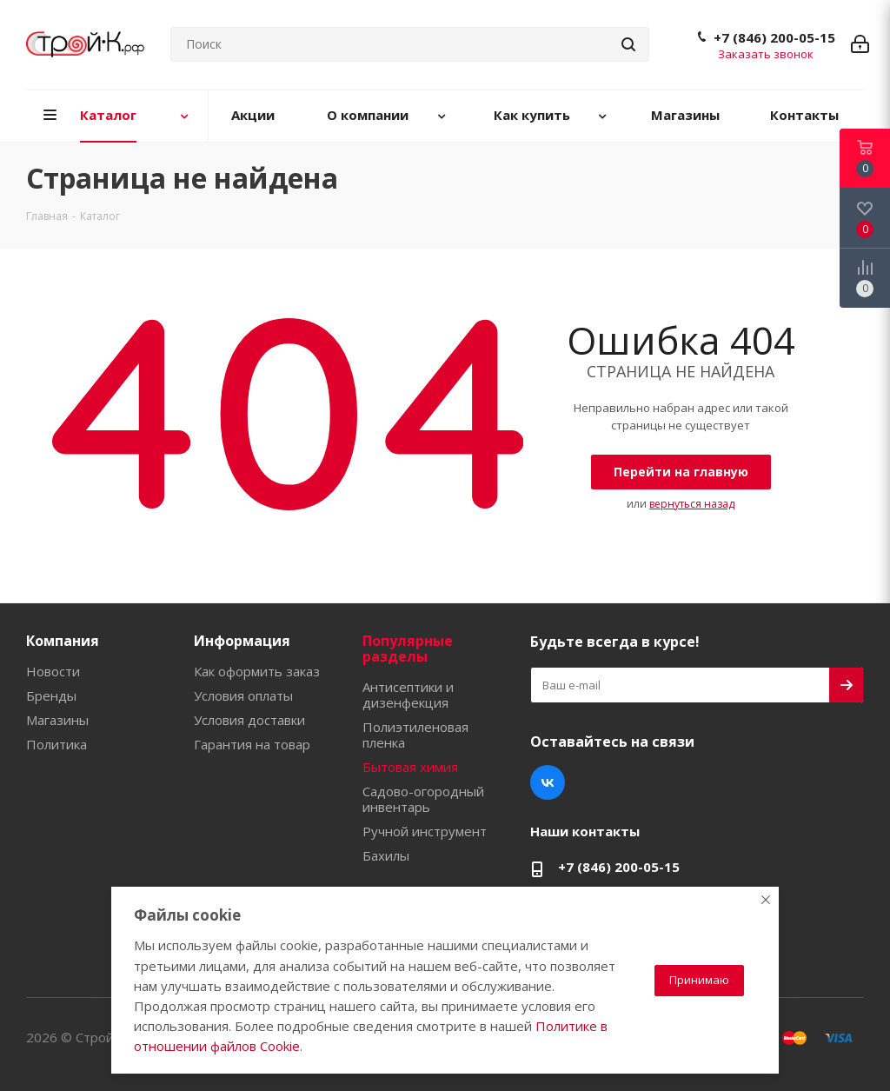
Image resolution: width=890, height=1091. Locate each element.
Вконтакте (547, 782)
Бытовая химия (410, 766)
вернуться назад (691, 503)
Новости (53, 671)
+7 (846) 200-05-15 (774, 37)
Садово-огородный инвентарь (423, 798)
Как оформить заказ (257, 671)
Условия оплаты (243, 695)
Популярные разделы (407, 648)
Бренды (51, 695)
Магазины (57, 719)
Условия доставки (249, 719)
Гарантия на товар (252, 744)
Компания (62, 640)
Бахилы (385, 855)
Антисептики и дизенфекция (408, 694)
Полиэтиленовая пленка (415, 734)
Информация (242, 640)
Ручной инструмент (424, 831)
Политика (56, 744)
